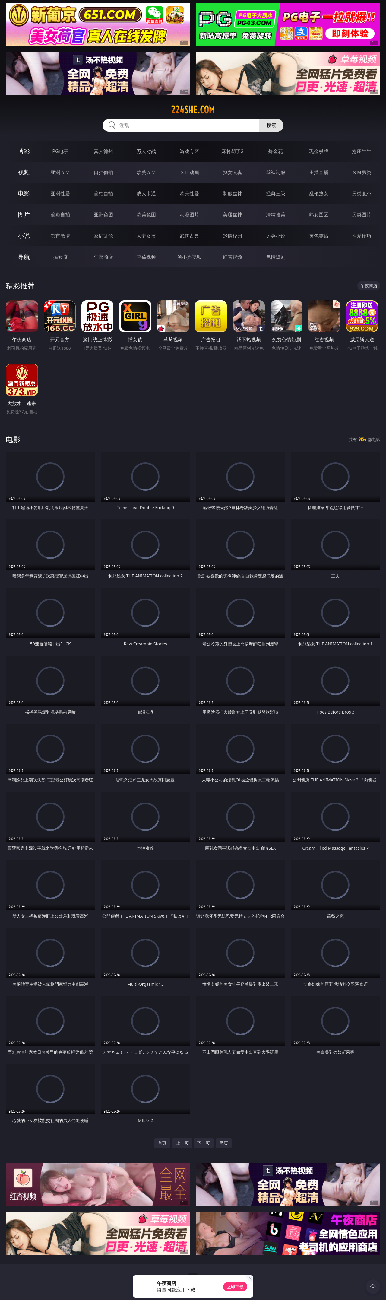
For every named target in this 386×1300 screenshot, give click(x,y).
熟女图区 (318, 214)
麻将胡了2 (232, 151)
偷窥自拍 (60, 214)
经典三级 (275, 193)
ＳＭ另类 (361, 172)
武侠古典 (189, 235)
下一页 (203, 1143)
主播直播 (318, 172)
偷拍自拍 (103, 193)
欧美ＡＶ (146, 172)
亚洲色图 (103, 214)
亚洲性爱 (60, 193)
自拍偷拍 (103, 172)
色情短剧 (275, 257)
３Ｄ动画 (189, 172)
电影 (24, 193)
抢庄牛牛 (361, 151)
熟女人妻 (232, 172)
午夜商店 (103, 257)
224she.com (193, 110)
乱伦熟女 (318, 193)
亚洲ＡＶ (60, 172)
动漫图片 (189, 214)
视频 (24, 172)
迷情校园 (232, 235)
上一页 (182, 1143)
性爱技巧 (361, 235)
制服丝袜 (232, 193)
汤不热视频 (189, 257)
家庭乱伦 (103, 235)
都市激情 (60, 235)
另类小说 (275, 235)
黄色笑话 (318, 235)
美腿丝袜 (232, 214)
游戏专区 (189, 151)
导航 (24, 257)
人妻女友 (146, 235)
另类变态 (361, 193)
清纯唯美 (275, 214)
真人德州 (103, 151)
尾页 (224, 1143)
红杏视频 (232, 257)
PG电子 (60, 151)
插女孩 (60, 257)
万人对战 (146, 151)
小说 (24, 236)
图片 (24, 214)
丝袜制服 (275, 172)
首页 (162, 1143)
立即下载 (235, 1286)
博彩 (24, 151)
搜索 (271, 125)
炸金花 (275, 151)
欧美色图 (146, 214)
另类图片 (361, 214)
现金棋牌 (318, 151)
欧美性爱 (189, 193)
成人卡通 (146, 193)
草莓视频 (146, 257)
